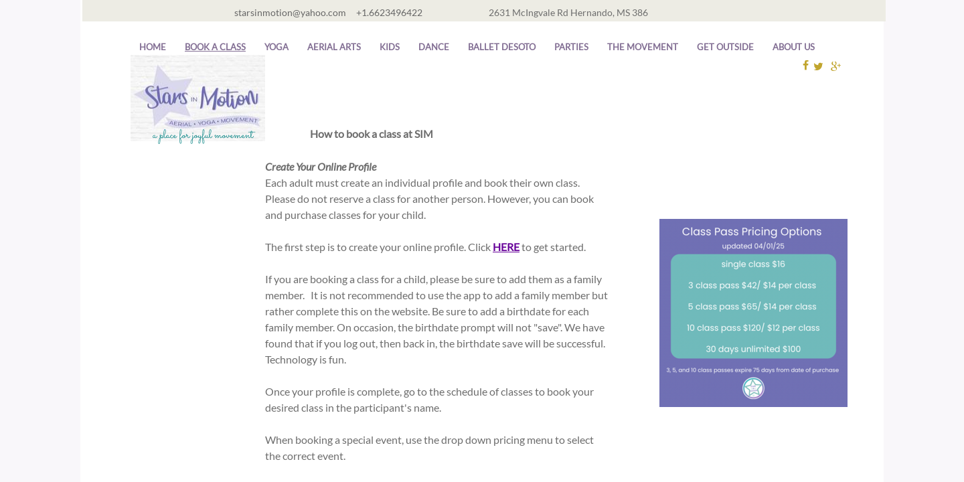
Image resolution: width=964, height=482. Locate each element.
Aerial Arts (334, 47)
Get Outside (725, 47)
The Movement (642, 47)
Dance (433, 47)
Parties (571, 47)
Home (152, 47)
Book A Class (215, 47)
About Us (794, 47)
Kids (390, 47)
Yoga (276, 47)
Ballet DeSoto (502, 47)
